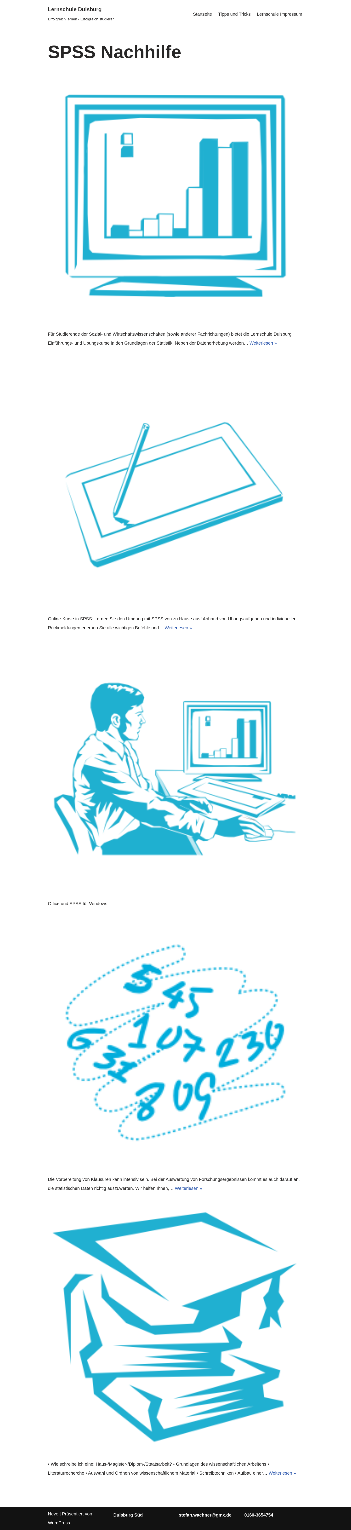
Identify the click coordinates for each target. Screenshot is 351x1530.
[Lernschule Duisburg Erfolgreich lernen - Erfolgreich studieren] (81, 14)
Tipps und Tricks (234, 14)
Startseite (202, 14)
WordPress (59, 1522)
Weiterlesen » (263, 343)
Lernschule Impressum (279, 14)
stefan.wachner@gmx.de (205, 1515)
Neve (53, 1513)
